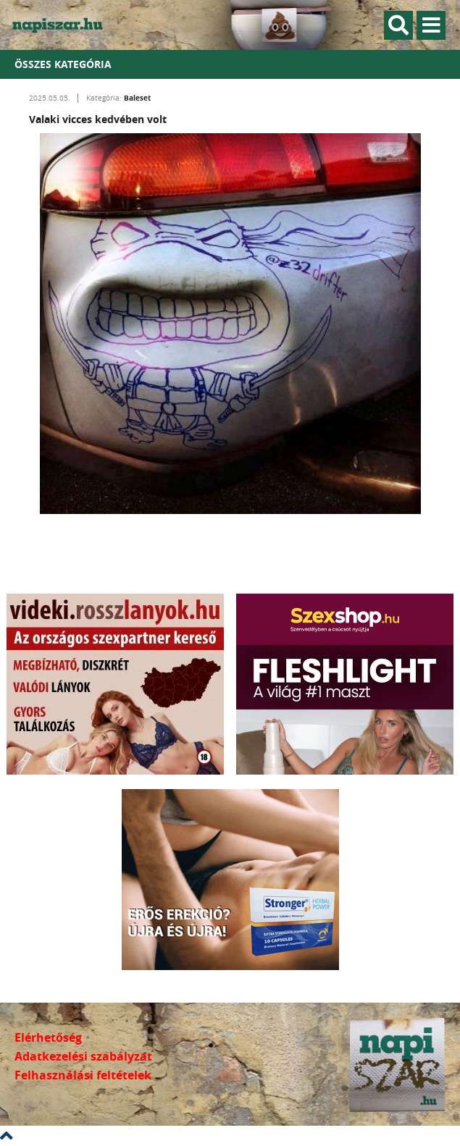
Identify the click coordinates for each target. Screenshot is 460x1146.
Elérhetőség (48, 1037)
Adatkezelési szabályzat (83, 1056)
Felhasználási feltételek (82, 1075)
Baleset (137, 98)
